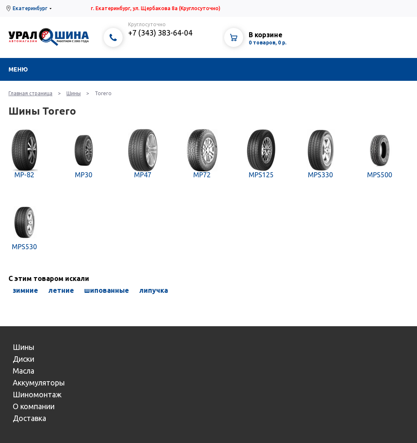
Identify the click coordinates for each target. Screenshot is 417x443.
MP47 (142, 174)
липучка (153, 290)
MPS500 (379, 174)
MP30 (83, 174)
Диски (23, 359)
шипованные (106, 290)
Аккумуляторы (39, 382)
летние (61, 290)
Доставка (29, 418)
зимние (25, 290)
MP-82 (24, 174)
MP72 (202, 174)
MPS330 (320, 174)
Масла (23, 370)
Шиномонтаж (37, 394)
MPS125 (261, 174)
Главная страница (30, 93)
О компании (34, 406)
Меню (18, 69)
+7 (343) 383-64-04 (160, 32)
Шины (73, 93)
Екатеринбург (30, 8)
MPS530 (24, 246)
